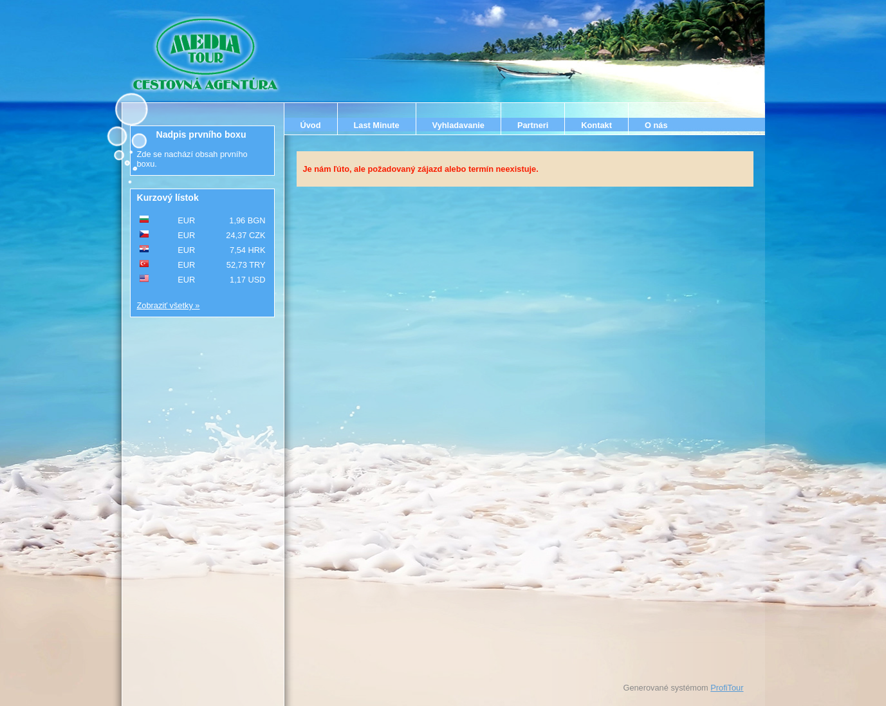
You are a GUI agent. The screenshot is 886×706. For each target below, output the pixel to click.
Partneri (532, 125)
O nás (656, 125)
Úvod (310, 125)
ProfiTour (726, 687)
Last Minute (377, 125)
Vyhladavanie (458, 125)
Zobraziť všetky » (168, 305)
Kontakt (596, 125)
